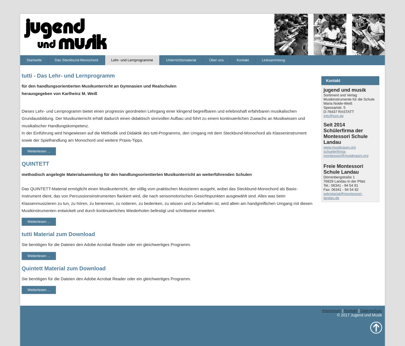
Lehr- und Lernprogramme (132, 60)
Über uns (216, 60)
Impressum (331, 310)
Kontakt (243, 60)
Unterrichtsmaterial (181, 60)
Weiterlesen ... (38, 151)
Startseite (34, 60)
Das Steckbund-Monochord (76, 60)
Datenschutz (371, 310)
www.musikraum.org (340, 147)
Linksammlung (273, 60)
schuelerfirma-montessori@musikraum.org (346, 153)
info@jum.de (334, 116)
